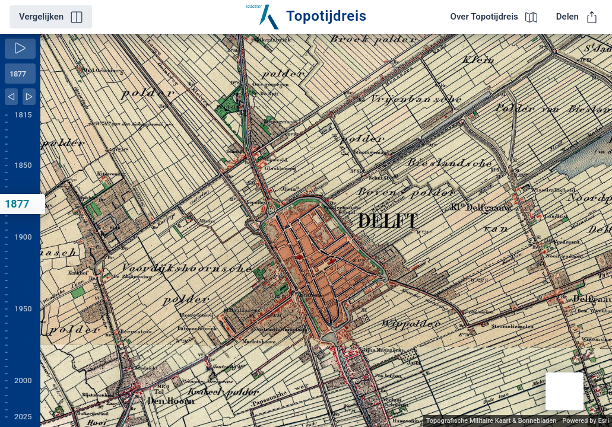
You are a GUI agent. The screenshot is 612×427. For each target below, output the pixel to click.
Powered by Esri (585, 421)
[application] (326, 230)
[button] (565, 391)
